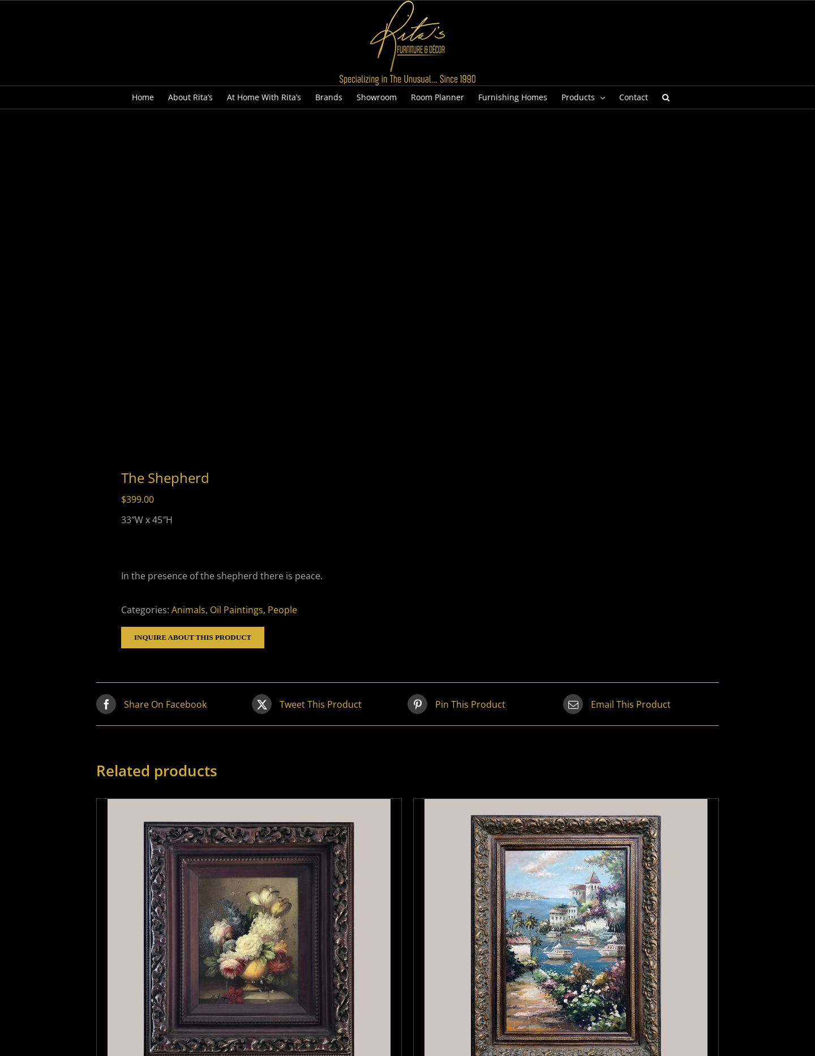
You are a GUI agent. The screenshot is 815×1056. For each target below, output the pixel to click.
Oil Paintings (236, 610)
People (282, 610)
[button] (666, 97)
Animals (188, 610)
